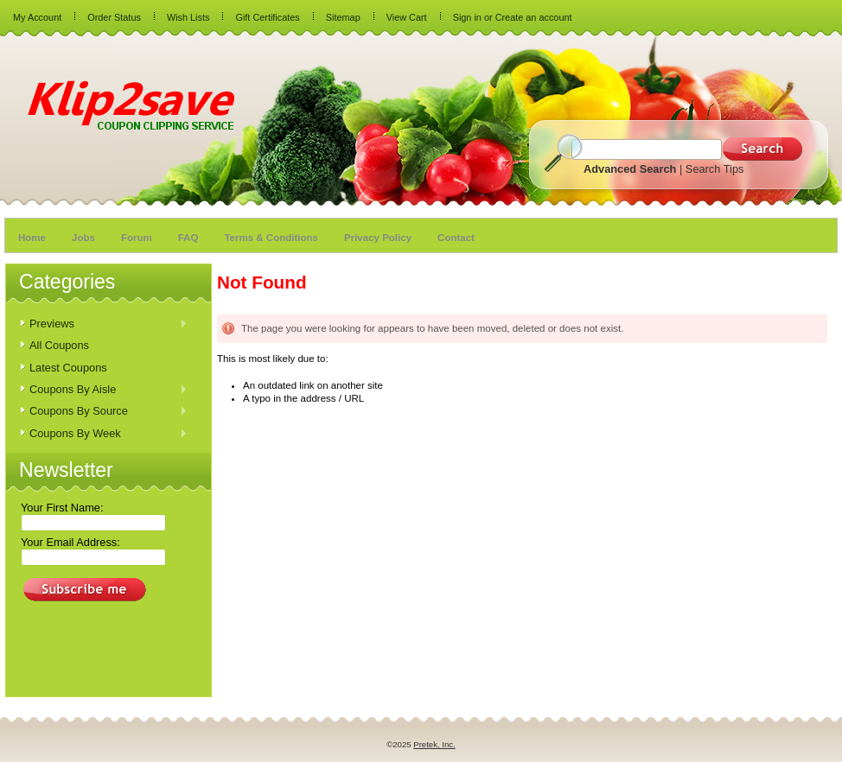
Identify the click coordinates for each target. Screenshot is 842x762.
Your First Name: (62, 507)
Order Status (114, 17)
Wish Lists (188, 17)
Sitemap (343, 17)
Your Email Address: (70, 542)
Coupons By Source (104, 411)
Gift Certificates (267, 17)
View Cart (406, 17)
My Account (37, 17)
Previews (104, 324)
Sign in (467, 17)
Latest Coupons (68, 367)
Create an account (533, 17)
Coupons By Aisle (104, 390)
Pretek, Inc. (434, 744)
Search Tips (715, 168)
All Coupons (59, 345)
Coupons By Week (104, 434)
